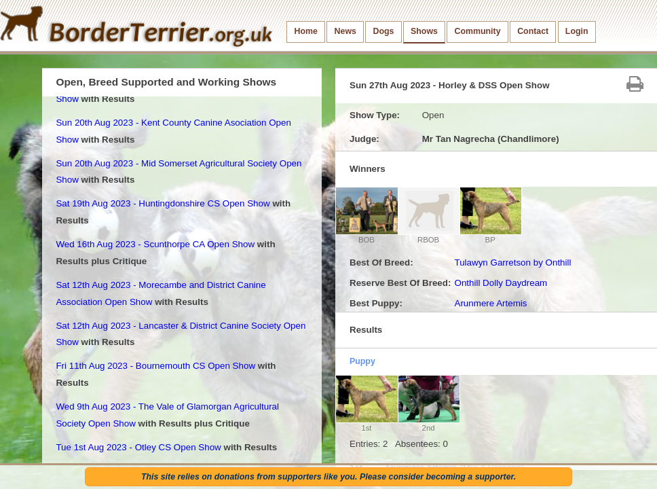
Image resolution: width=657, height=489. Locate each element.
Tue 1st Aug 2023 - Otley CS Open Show (138, 447)
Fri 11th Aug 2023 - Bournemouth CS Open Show (155, 366)
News (345, 31)
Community (478, 31)
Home (306, 31)
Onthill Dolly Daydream (500, 283)
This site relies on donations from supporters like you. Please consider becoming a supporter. (328, 477)
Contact (532, 31)
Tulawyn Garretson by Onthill (512, 262)
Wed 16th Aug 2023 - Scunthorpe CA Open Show (155, 244)
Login (576, 31)
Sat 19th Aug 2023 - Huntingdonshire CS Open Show (162, 203)
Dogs (383, 31)
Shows (424, 31)
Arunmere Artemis (490, 303)
